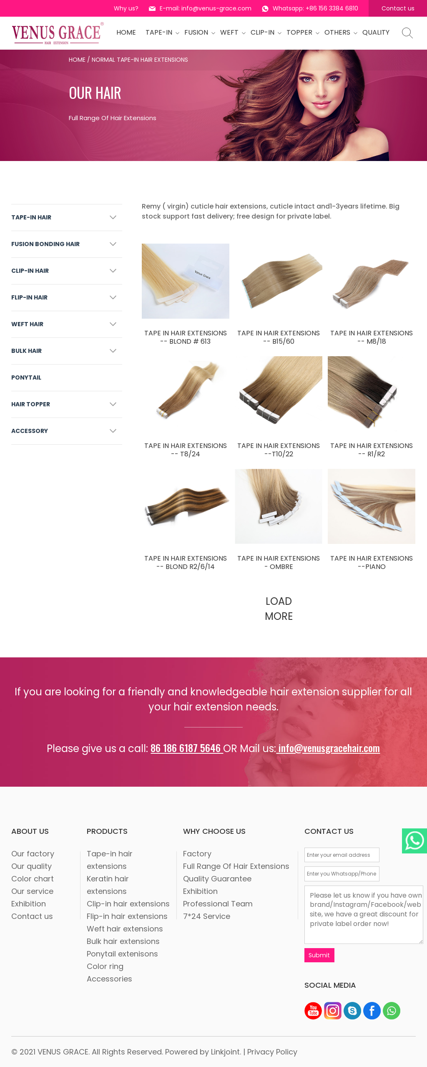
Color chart (32, 878)
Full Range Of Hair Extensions (236, 866)
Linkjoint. (226, 1051)
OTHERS (338, 32)
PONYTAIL (26, 377)
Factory (197, 853)
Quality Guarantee (217, 878)
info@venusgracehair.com (328, 747)
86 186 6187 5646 (187, 747)
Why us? (126, 8)
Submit (319, 955)
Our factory (32, 853)
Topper (300, 32)
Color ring (105, 966)
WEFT (230, 32)
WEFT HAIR (27, 324)
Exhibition (28, 903)
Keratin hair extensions (108, 884)
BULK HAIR (26, 351)
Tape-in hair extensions (110, 859)
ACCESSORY (29, 431)
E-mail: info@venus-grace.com (200, 8)
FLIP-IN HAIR (29, 297)
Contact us (398, 8)
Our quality (31, 866)
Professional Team (218, 903)
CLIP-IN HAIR (30, 271)
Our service (32, 891)
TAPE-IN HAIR (31, 217)
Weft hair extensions (125, 929)
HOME (126, 32)
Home (77, 59)
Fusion (197, 32)
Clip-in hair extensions (128, 903)
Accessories (109, 979)
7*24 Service (206, 916)
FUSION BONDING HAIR (45, 244)
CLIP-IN (264, 32)
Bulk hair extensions (123, 941)
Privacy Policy (272, 1051)
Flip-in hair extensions (127, 916)
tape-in (160, 32)
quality (375, 32)
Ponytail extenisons (122, 954)
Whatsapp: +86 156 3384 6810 (310, 8)
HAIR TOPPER (30, 404)
